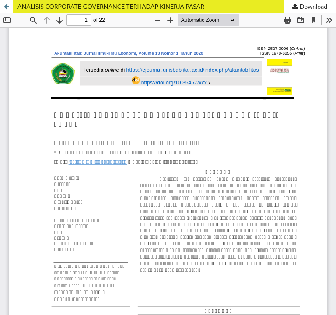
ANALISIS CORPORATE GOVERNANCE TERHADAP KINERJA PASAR (111, 6)
